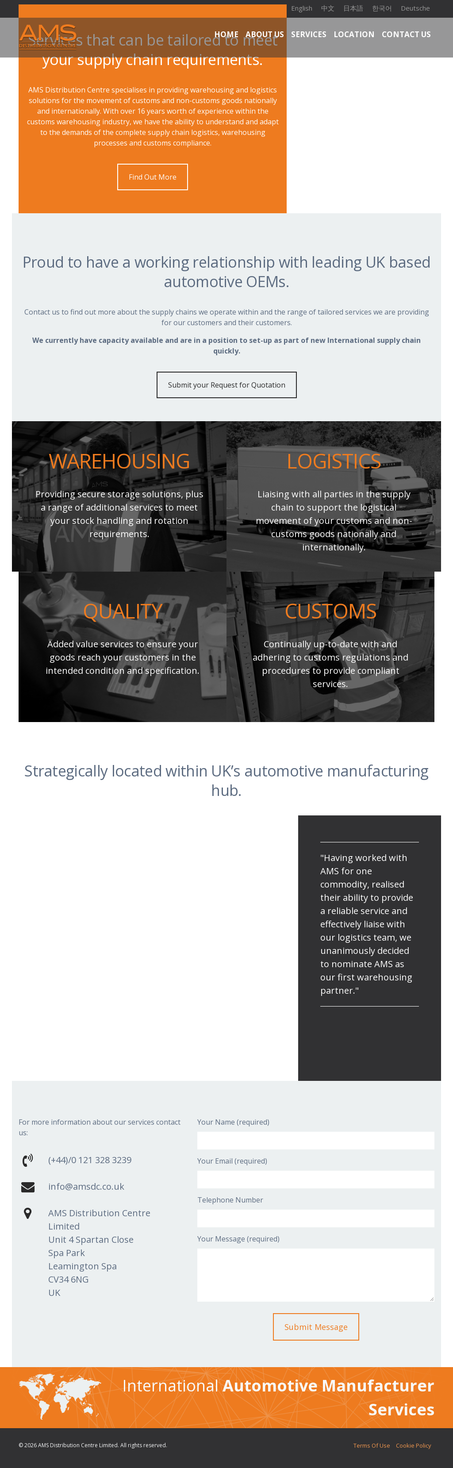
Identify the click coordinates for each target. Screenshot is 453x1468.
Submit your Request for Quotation (226, 385)
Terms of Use (358, 1445)
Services (308, 34)
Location (354, 34)
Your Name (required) (233, 1122)
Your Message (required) (238, 1239)
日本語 (353, 8)
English (301, 8)
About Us (265, 34)
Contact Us (406, 34)
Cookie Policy (409, 1445)
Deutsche (415, 8)
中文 (327, 8)
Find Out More (153, 177)
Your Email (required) (232, 1161)
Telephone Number (230, 1200)
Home (226, 34)
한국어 (382, 8)
